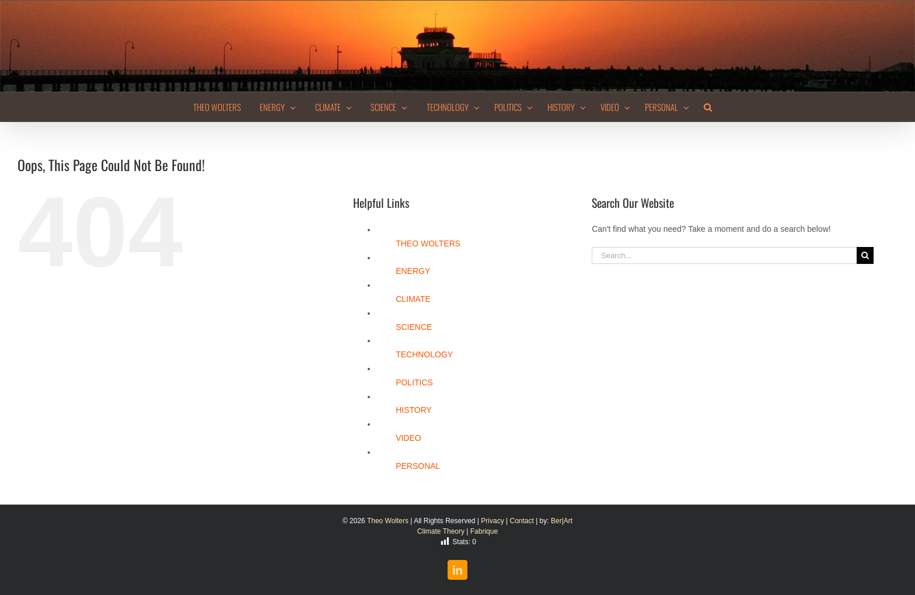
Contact (521, 521)
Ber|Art (561, 521)
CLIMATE (413, 299)
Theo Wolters (387, 521)
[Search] (865, 255)
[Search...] (724, 255)
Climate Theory (441, 531)
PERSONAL (418, 466)
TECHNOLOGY (424, 354)
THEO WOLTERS (428, 243)
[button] (708, 106)
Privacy (492, 521)
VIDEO (408, 438)
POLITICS (414, 382)
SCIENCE (414, 327)
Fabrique (484, 531)
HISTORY (414, 410)
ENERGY (413, 271)
